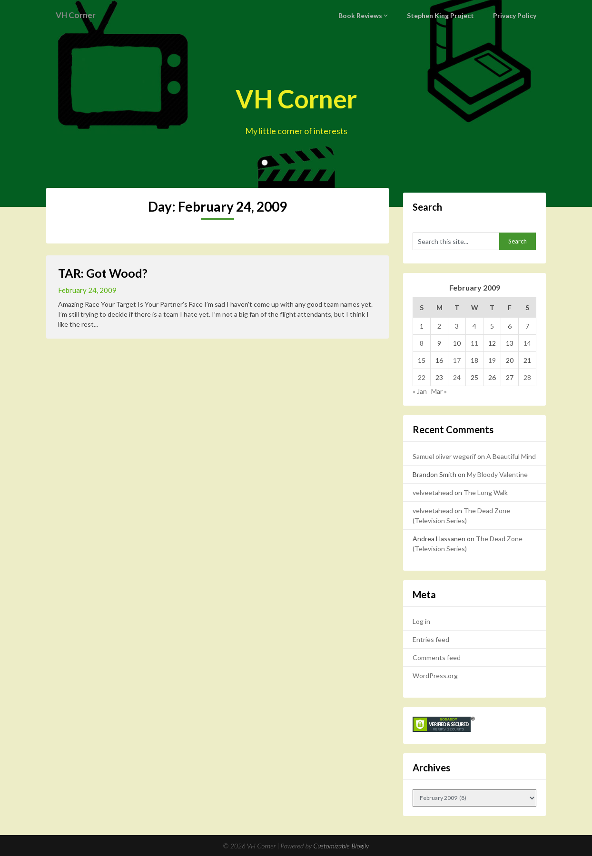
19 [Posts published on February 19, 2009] (492, 360)
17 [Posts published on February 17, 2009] (457, 360)
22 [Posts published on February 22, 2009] (421, 377)
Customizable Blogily (341, 846)
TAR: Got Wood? (103, 273)
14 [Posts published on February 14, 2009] (527, 343)
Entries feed (431, 639)
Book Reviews (367, 15)
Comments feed (437, 657)
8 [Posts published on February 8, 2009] (422, 343)
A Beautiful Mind (511, 456)
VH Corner (78, 15)
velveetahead (433, 492)
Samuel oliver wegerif (444, 456)
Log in (421, 621)
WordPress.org (435, 675)
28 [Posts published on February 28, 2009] (527, 377)
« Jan (420, 391)
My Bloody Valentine (497, 474)
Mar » (439, 391)
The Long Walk (486, 492)
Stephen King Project (445, 15)
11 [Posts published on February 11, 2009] (474, 343)
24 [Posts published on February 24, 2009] (457, 377)
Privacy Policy (516, 15)
